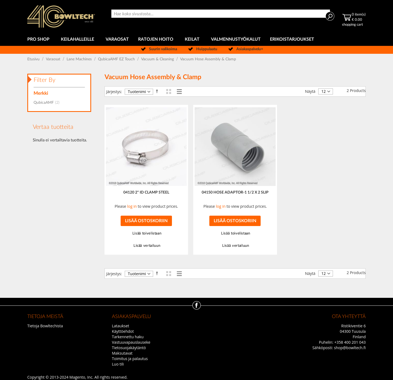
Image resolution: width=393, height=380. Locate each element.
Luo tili (118, 364)
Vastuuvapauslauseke (131, 342)
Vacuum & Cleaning (158, 59)
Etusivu (34, 59)
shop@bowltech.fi (350, 347)
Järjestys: (114, 91)
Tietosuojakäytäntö (129, 347)
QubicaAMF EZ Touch (117, 59)
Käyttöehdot (123, 331)
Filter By (44, 80)
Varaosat (53, 59)
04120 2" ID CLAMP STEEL (146, 192)
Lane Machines (80, 59)
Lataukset (120, 325)
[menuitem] (39, 39)
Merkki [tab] (41, 93)
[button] (146, 233)
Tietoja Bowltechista (45, 325)
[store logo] (61, 16)
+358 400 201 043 (350, 342)
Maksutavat (122, 353)
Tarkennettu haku (128, 336)
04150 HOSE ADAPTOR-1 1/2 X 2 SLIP (235, 192)
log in (132, 206)
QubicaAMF (48, 103)
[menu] (196, 39)
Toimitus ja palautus (130, 358)
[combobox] (220, 14)
